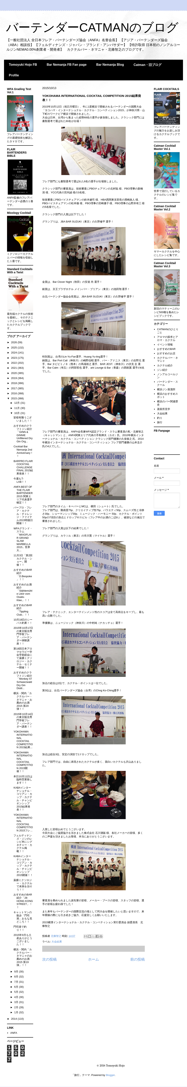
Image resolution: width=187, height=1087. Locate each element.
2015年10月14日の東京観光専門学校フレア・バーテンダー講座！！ (23, 720)
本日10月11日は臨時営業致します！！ (22, 779)
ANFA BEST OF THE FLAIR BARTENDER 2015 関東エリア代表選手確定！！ (23, 494)
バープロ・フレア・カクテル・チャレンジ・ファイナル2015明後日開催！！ (23, 515)
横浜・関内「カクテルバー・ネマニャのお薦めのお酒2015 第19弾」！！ (22, 957)
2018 (14, 383)
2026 (14, 342)
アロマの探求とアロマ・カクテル (167, 338)
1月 (16, 1012)
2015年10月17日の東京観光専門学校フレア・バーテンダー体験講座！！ (23, 635)
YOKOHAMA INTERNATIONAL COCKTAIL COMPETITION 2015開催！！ (23, 762)
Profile (14, 75)
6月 (16, 986)
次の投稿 (49, 959)
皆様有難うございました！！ (22, 419)
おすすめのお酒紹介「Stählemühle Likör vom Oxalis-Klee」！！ (22, 592)
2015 (14, 398)
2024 (14, 352)
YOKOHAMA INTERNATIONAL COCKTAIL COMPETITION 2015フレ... (23, 822)
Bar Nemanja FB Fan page (66, 64)
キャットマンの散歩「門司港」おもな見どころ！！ (22, 917)
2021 (14, 367)
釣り (159, 417)
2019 (14, 378)
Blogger (110, 1075)
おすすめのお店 (166, 353)
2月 (16, 1007)
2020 (14, 373)
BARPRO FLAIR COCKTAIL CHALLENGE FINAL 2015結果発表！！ (23, 467)
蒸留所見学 (163, 409)
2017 (14, 388)
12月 (17, 402)
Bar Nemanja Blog (110, 64)
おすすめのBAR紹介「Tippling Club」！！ (22, 610)
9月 (16, 971)
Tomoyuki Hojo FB (23, 64)
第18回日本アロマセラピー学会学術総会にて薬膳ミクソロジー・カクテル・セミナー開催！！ (22, 658)
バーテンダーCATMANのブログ (92, 27)
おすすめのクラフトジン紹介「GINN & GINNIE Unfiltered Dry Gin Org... (22, 433)
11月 (17, 408)
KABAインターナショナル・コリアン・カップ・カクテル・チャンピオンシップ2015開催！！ (23, 866)
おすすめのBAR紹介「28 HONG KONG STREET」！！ (23, 901)
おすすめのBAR (166, 348)
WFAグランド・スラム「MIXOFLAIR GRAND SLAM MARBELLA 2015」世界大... (22, 539)
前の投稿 (137, 959)
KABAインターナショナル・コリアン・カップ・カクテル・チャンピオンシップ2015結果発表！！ (22, 798)
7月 (16, 981)
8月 (16, 976)
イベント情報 (165, 344)
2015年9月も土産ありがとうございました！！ (22, 939)
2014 (14, 1018)
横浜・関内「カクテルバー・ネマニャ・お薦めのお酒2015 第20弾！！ (22, 701)
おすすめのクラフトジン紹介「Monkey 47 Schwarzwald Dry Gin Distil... (22, 680)
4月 (16, 997)
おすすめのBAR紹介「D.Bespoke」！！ (22, 574)
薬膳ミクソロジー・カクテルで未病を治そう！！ (22, 885)
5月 (16, 991)
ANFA (13, 1032)
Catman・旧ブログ (147, 65)
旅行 (159, 422)
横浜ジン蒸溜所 (166, 389)
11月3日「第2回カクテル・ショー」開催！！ (22, 560)
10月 (17, 413)
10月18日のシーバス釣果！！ (22, 621)
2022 (14, 362)
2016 (14, 393)
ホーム (93, 959)
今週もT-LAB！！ (20, 480)
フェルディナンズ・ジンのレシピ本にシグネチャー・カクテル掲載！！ (22, 843)
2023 (14, 357)
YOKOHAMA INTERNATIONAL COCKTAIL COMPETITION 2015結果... (23, 739)
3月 (16, 1002)
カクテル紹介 (165, 365)
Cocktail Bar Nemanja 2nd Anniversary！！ (23, 451)
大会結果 (56, 941)
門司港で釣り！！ (20, 928)
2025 (14, 347)
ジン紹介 (162, 369)
